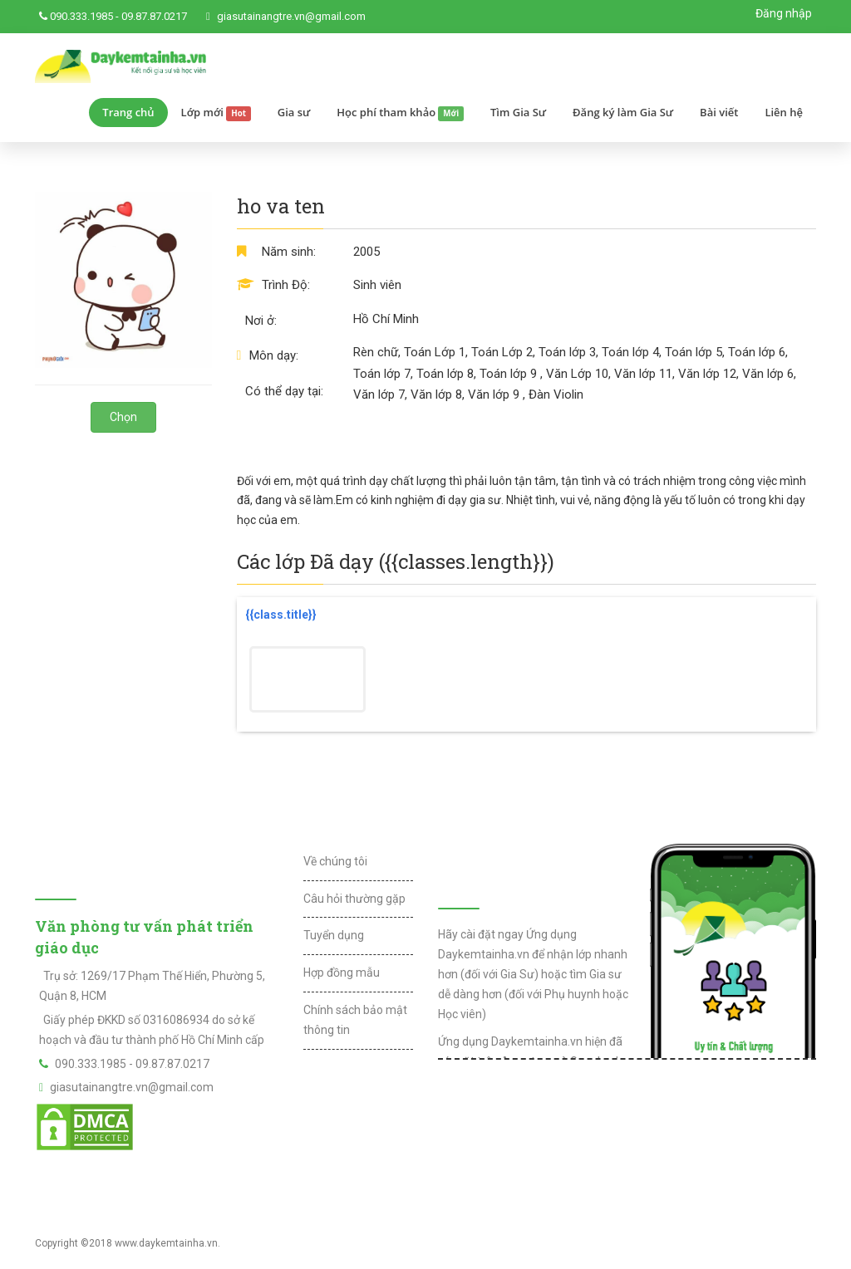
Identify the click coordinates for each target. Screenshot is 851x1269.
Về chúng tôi (335, 861)
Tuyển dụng (333, 935)
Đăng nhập (783, 13)
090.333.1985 (81, 16)
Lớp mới (216, 113)
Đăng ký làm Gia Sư (623, 112)
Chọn (123, 417)
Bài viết (719, 112)
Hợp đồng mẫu (341, 972)
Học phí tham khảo (400, 113)
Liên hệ (784, 112)
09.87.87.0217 (154, 16)
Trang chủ (128, 112)
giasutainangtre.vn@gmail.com (291, 16)
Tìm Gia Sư (518, 112)
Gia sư (294, 112)
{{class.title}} (281, 614)
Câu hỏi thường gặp (354, 898)
